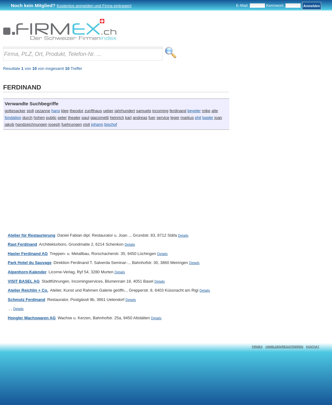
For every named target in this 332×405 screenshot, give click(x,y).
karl (128, 117)
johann (97, 124)
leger (174, 117)
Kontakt (312, 346)
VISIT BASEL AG (24, 281)
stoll (30, 110)
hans (55, 110)
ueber (108, 110)
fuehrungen (71, 124)
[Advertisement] (87, 177)
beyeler (194, 110)
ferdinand (177, 110)
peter (62, 117)
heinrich (117, 117)
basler (207, 117)
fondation (13, 117)
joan (218, 117)
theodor (76, 110)
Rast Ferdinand (22, 244)
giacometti (99, 117)
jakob (9, 124)
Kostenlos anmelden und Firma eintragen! (94, 5)
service (162, 117)
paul (85, 117)
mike (206, 110)
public (51, 117)
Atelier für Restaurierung (31, 235)
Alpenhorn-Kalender (27, 272)
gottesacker (15, 110)
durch (27, 117)
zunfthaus (93, 110)
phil (198, 117)
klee (65, 110)
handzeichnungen (31, 124)
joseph (54, 124)
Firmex (257, 346)
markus (187, 117)
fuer (151, 117)
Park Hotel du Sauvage (30, 262)
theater (74, 117)
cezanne (42, 110)
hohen (39, 117)
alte (215, 110)
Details (183, 235)
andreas (140, 117)
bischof (110, 124)
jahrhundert (124, 110)
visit (86, 124)
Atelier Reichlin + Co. (28, 290)
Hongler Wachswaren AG (32, 318)
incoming (160, 110)
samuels (143, 110)
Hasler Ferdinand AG (28, 253)
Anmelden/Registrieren (284, 346)
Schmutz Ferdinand (26, 299)
